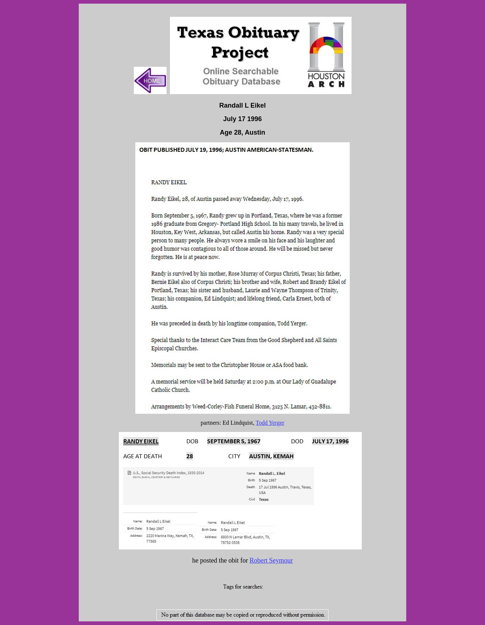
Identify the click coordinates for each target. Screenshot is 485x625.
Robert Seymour (271, 560)
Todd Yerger (270, 423)
